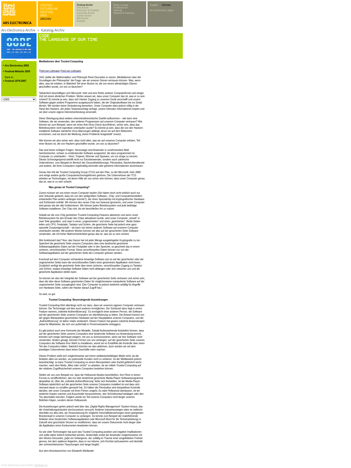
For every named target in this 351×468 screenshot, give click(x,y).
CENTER (46, 5)
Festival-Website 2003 (17, 71)
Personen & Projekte (88, 10)
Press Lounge (120, 5)
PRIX (43, 15)
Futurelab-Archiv (86, 13)
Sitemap (117, 10)
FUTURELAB (49, 8)
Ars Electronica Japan (162, 10)
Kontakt (81, 21)
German (166, 5)
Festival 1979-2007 (15, 81)
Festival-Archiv (85, 5)
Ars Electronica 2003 (17, 65)
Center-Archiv (84, 15)
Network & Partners (124, 13)
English (154, 5)
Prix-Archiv (82, 7)
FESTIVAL (47, 12)
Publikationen (120, 7)
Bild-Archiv (82, 18)
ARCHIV (45, 19)
